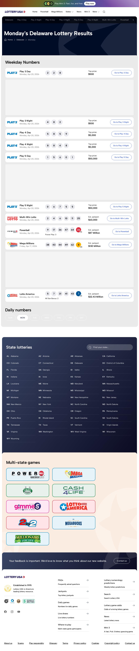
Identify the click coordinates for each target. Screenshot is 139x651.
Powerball (44, 12)
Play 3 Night (39, 20)
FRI (71, 318)
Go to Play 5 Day (121, 157)
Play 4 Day (55, 20)
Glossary (53, 624)
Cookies (95, 624)
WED (47, 318)
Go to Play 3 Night (120, 122)
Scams (21, 624)
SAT (83, 318)
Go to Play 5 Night (120, 206)
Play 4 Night (70, 20)
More (96, 12)
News (79, 12)
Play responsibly (36, 624)
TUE (35, 318)
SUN (10, 318)
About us (8, 624)
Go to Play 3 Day (121, 73)
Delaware (9, 20)
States (70, 12)
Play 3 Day (24, 20)
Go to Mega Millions (120, 245)
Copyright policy (111, 624)
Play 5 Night (102, 20)
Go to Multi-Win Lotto (119, 218)
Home (34, 12)
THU (60, 318)
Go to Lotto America (119, 295)
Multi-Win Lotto (120, 20)
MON (22, 318)
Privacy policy (80, 624)
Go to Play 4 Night (120, 145)
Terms (65, 624)
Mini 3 (87, 12)
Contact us (122, 542)
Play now (90, 3)
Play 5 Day (86, 20)
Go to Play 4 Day (121, 134)
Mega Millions (57, 12)
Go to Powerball (121, 231)
